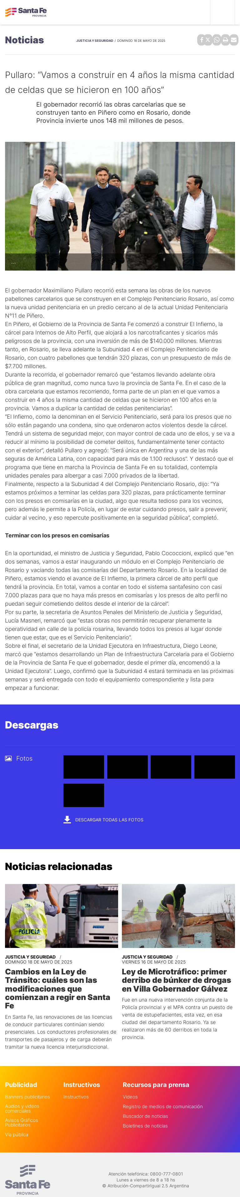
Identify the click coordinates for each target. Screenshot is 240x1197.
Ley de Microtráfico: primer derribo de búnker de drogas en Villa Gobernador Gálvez (174, 978)
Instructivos (76, 1085)
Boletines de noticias (145, 1114)
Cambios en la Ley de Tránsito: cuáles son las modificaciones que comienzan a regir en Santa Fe (61, 982)
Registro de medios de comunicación (163, 1095)
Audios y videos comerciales (22, 1097)
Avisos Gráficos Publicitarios (21, 1111)
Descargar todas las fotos (103, 818)
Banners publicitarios (27, 1085)
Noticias (24, 39)
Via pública (16, 1123)
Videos (130, 1085)
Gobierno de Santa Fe (26, 12)
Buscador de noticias (145, 1104)
